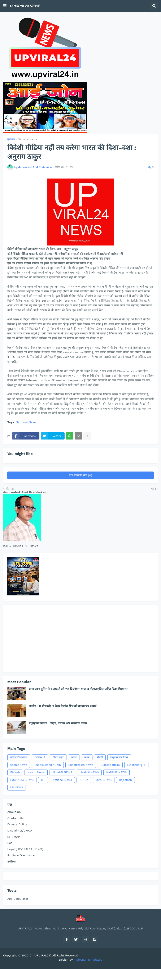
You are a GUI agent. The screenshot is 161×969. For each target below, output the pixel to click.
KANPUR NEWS (116, 772)
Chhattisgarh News (80, 764)
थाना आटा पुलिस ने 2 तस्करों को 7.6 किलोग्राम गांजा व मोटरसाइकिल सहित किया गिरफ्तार (78, 689)
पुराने (153, 488)
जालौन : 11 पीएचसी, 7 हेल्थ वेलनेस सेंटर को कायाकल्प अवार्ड (62, 706)
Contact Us (15, 818)
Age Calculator (17, 898)
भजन (87, 757)
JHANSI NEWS (89, 772)
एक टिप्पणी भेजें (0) (80, 475)
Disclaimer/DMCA (19, 830)
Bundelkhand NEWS (48, 764)
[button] (5, 6)
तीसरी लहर (58, 757)
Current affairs (110, 764)
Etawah (15, 772)
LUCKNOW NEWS (22, 779)
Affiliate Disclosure (21, 855)
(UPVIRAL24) (42, 955)
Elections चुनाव (136, 764)
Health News (36, 772)
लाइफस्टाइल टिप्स (119, 757)
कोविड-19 (40, 757)
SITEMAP (13, 836)
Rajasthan (125, 779)
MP (43, 779)
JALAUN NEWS (62, 772)
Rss (9, 842)
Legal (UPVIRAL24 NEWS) (25, 849)
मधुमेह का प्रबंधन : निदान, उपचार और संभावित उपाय (58, 723)
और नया (9, 488)
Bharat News (18, 764)
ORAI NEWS (104, 779)
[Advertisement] (80, 638)
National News (27, 139)
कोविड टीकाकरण (18, 757)
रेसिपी (100, 757)
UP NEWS (16, 787)
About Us (14, 811)
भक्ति (74, 757)
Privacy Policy (17, 824)
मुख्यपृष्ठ (11, 139)
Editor (11, 861)
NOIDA (83, 779)
